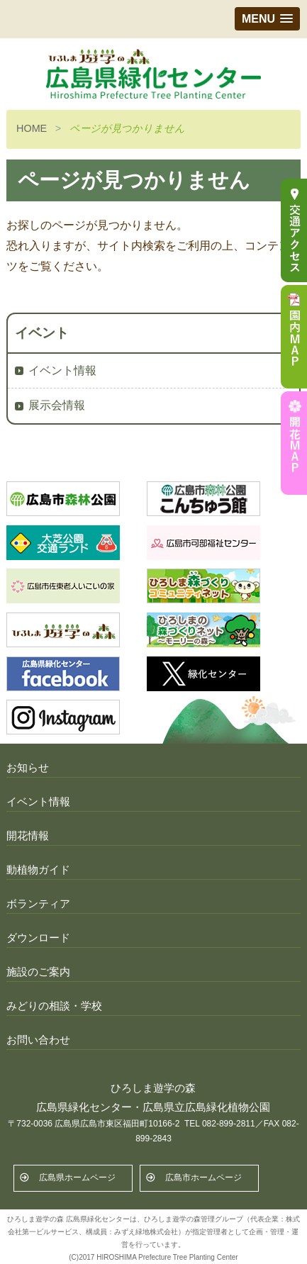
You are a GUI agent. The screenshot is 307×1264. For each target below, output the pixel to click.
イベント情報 (62, 370)
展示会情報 (56, 405)
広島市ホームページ (203, 1177)
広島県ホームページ (77, 1177)
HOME (31, 128)
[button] (267, 18)
